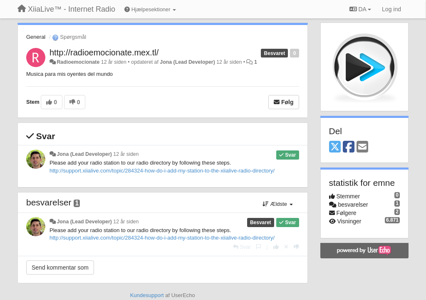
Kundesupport (147, 295)
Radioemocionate (78, 62)
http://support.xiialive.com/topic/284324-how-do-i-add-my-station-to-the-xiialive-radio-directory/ (162, 171)
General (35, 37)
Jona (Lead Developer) (187, 62)
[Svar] (242, 247)
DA (360, 9)
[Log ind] (391, 9)
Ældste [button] (278, 204)
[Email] (362, 147)
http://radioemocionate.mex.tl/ (104, 52)
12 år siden (126, 154)
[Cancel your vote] (286, 247)
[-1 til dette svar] (296, 247)
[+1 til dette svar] (276, 247)
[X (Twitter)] (335, 147)
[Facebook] (348, 147)
